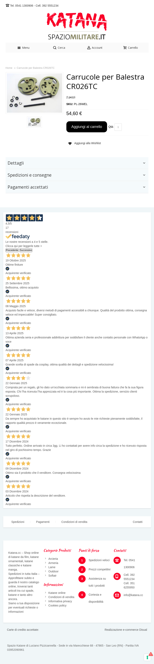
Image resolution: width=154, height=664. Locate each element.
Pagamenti (43, 521)
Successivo (26, 250)
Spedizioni (17, 521)
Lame (51, 567)
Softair (52, 575)
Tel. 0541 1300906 (21, 5)
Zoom (34, 93)
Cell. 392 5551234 (47, 5)
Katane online (57, 592)
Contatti (137, 521)
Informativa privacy (60, 601)
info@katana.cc (133, 595)
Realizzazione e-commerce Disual (126, 629)
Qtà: (111, 126)
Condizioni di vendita (74, 521)
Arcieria (53, 558)
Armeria (53, 563)
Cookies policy (57, 605)
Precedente (12, 250)
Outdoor (53, 571)
